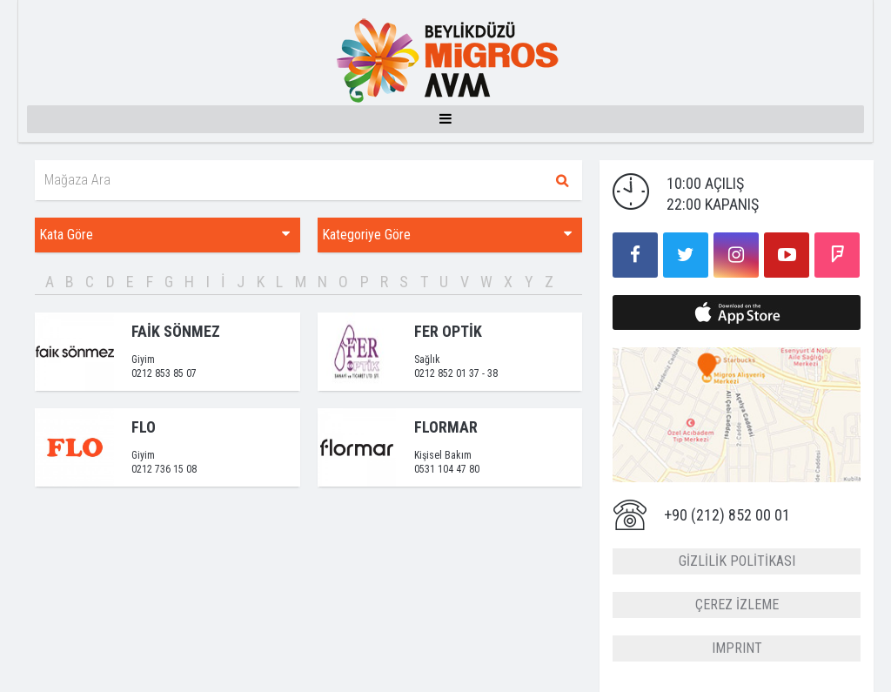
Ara (562, 180)
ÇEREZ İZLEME (737, 604)
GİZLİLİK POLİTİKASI (737, 561)
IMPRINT (737, 648)
